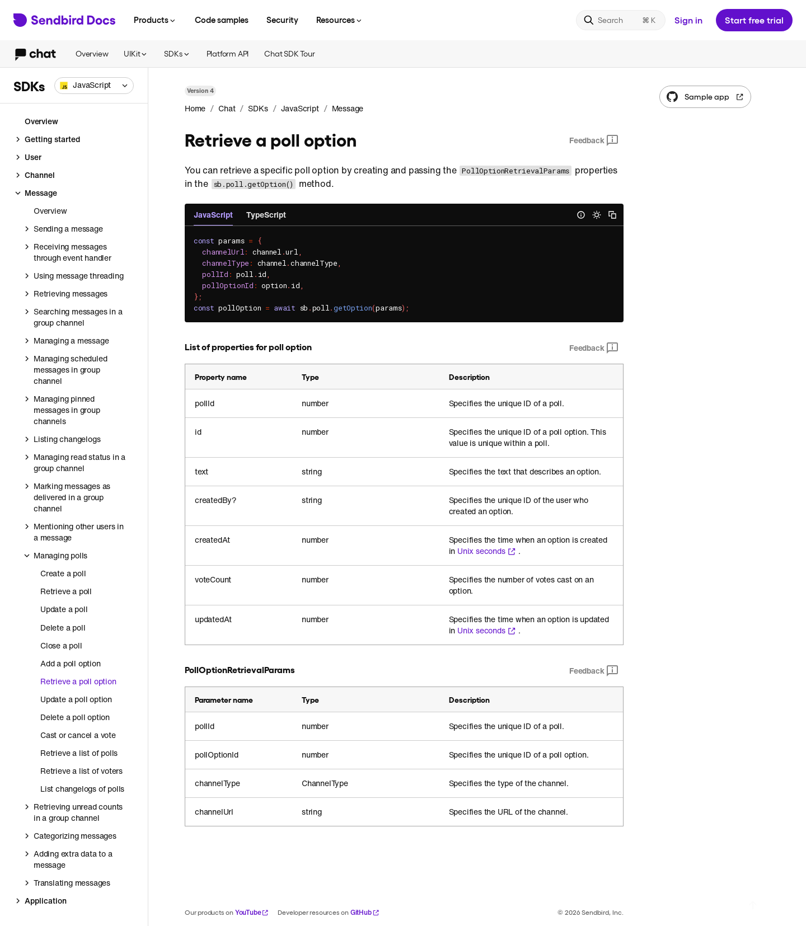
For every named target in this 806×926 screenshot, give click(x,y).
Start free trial (754, 20)
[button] (94, 86)
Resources (339, 20)
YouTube (252, 912)
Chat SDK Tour (289, 53)
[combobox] (94, 86)
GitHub (364, 912)
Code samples (222, 20)
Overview (92, 53)
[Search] (621, 20)
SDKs (177, 53)
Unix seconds (486, 551)
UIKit (136, 53)
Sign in (688, 20)
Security (282, 20)
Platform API (228, 53)
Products (155, 20)
